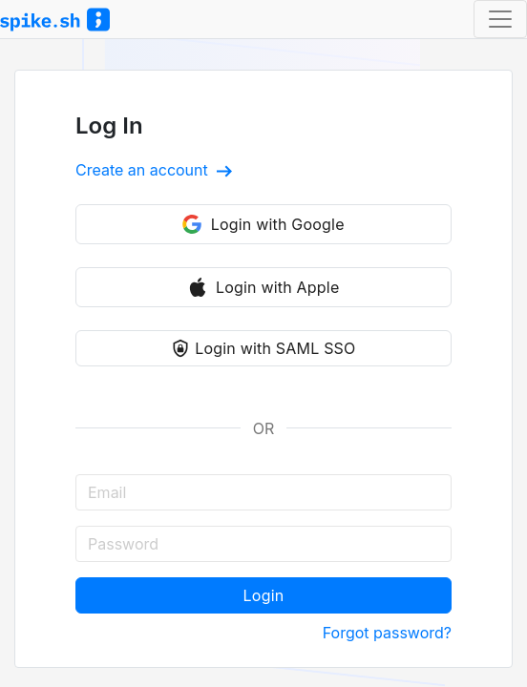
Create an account (153, 169)
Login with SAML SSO (263, 348)
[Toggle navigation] (500, 19)
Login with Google (263, 224)
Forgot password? (387, 632)
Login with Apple (264, 287)
